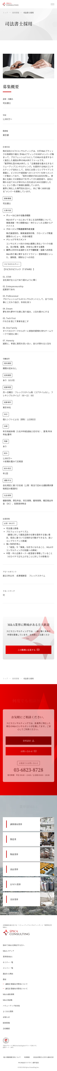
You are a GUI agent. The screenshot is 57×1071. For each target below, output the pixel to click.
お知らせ (6, 1017)
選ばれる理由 (8, 973)
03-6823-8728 (28, 769)
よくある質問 (8, 1011)
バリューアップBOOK (11, 1005)
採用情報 (15, 12)
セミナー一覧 (8, 962)
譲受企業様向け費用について (15, 988)
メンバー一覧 (8, 968)
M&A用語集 (7, 1000)
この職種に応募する (29, 649)
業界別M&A (7, 956)
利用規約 (27, 1057)
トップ (5, 12)
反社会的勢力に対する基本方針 (43, 1057)
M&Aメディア (8, 951)
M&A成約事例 (8, 994)
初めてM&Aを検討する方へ (13, 945)
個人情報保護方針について (12, 1057)
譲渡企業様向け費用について (15, 984)
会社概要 (6, 1028)
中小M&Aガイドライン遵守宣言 (28, 1063)
